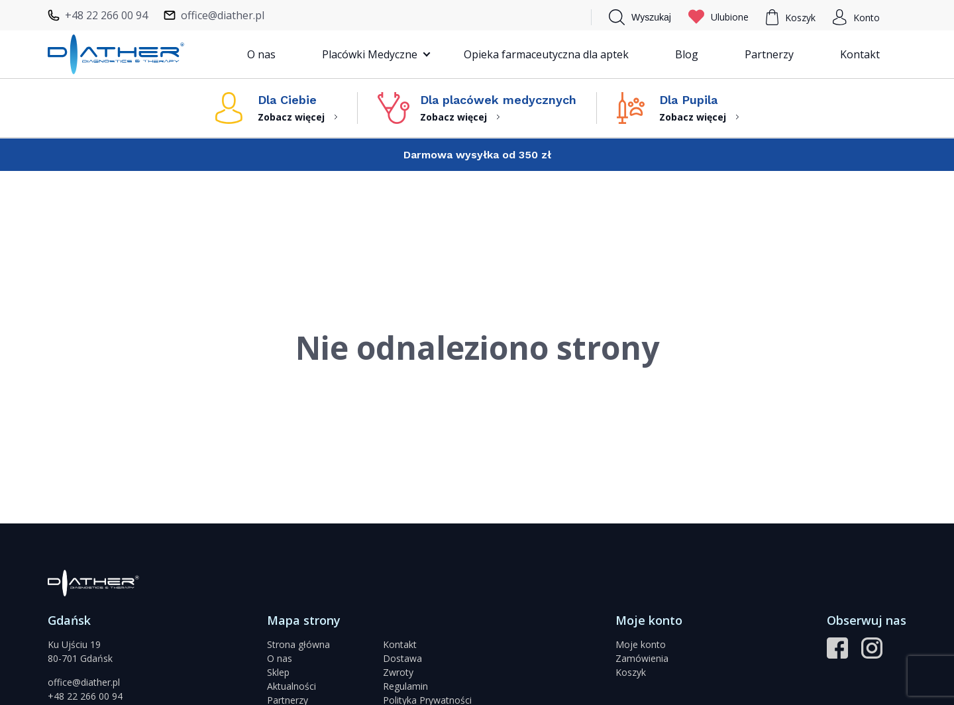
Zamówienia (641, 658)
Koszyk (630, 672)
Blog (686, 54)
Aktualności (291, 686)
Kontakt (860, 54)
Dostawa (402, 658)
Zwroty (398, 672)
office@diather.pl (84, 682)
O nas (261, 54)
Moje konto (640, 644)
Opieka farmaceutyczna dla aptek (546, 54)
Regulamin (405, 686)
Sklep (278, 672)
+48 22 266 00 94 (85, 696)
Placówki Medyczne (369, 54)
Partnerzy (769, 54)
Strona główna (298, 644)
